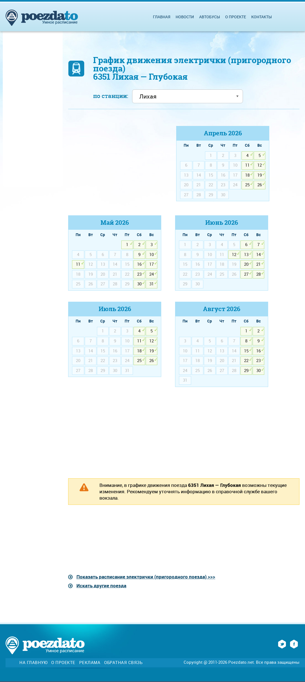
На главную (33, 662)
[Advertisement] (114, 164)
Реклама (90, 662)
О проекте (235, 16)
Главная (161, 16)
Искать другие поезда (101, 585)
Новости (185, 16)
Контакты (261, 16)
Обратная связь (123, 662)
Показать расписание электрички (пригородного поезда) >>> (145, 577)
